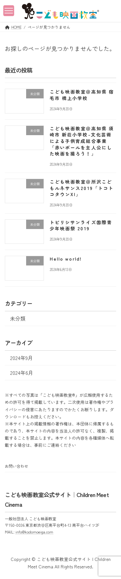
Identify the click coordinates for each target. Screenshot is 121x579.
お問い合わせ (16, 466)
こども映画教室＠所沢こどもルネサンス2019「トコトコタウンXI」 (82, 187)
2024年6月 (21, 372)
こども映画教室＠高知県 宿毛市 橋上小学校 (82, 94)
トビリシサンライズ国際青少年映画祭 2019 (81, 225)
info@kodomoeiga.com (34, 531)
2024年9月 (21, 357)
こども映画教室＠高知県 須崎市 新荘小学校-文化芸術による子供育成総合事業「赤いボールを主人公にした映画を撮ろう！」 (82, 140)
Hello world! (66, 258)
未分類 (17, 318)
